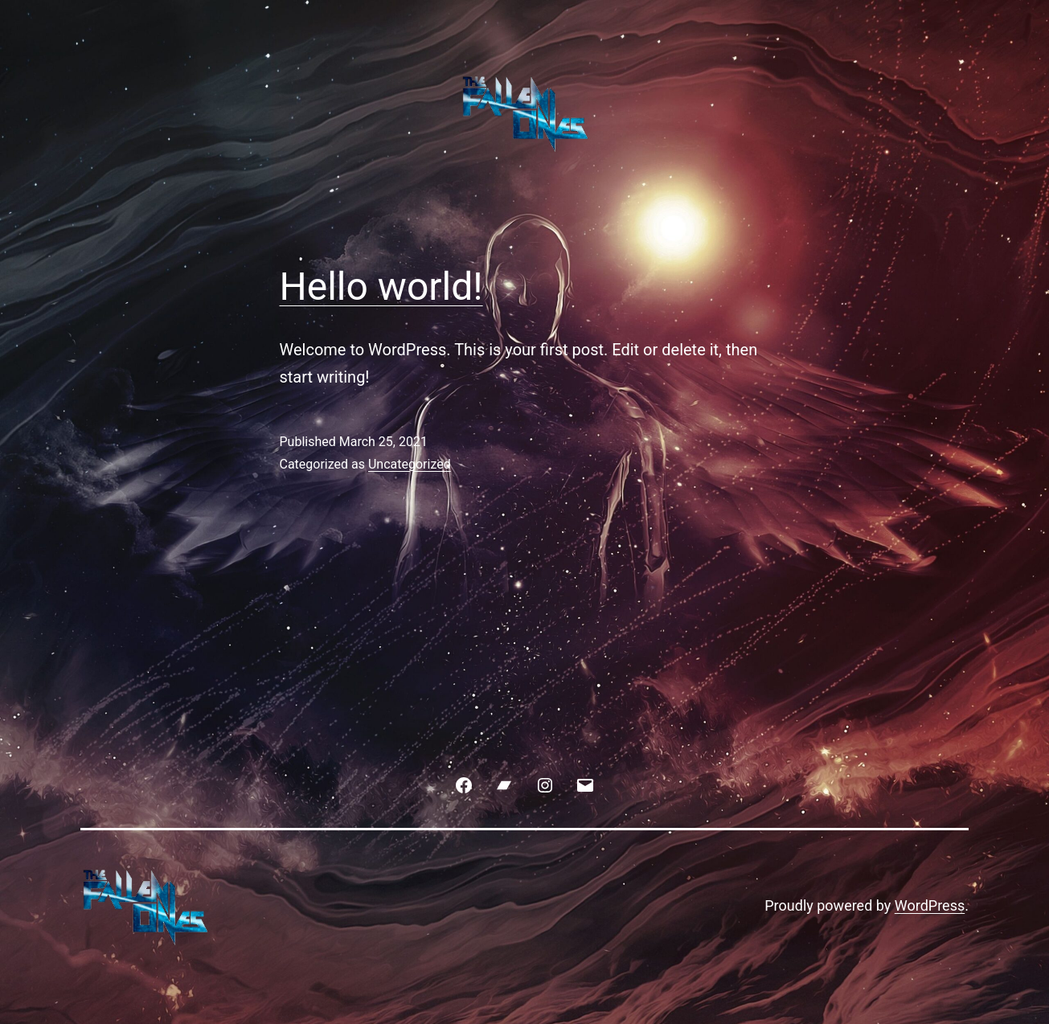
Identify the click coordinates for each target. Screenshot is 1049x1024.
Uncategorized (409, 464)
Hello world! (381, 286)
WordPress (930, 905)
